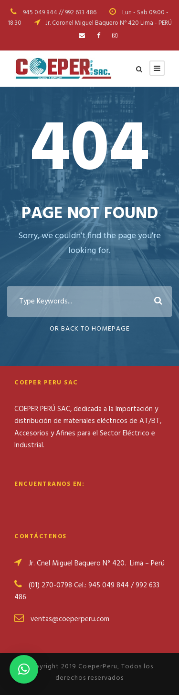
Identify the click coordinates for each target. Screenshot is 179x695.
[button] (24, 669)
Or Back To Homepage (90, 328)
